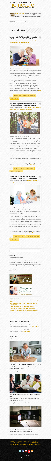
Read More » (33, 164)
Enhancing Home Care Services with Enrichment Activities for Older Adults (23, 177)
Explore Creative (27, 457)
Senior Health (22, 182)
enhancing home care (19, 236)
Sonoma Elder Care (18, 42)
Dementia (12, 42)
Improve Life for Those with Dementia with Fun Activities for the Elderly (23, 38)
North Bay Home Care (14, 182)
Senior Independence (21, 109)
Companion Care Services (32, 180)
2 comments (29, 109)
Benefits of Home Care (32, 40)
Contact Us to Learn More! (20, 321)
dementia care (17, 95)
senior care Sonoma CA (16, 171)
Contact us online (35, 326)
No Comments (26, 42)
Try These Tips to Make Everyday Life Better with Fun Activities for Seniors (23, 104)
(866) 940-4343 (16, 328)
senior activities (14, 98)
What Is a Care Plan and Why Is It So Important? (22, 308)
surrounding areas (26, 331)
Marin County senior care (29, 95)
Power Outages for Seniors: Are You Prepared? (22, 306)
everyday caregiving (19, 168)
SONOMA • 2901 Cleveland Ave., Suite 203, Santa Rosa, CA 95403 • (24, 444)
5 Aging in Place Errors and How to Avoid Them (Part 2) (24, 310)
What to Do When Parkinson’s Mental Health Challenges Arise (25, 364)
